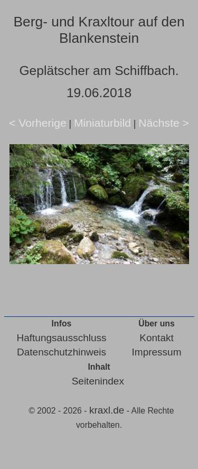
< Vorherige (38, 123)
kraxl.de (107, 410)
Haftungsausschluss (62, 337)
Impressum (157, 352)
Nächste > (163, 123)
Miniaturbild (102, 123)
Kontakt (156, 337)
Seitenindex (98, 381)
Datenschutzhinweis (61, 352)
